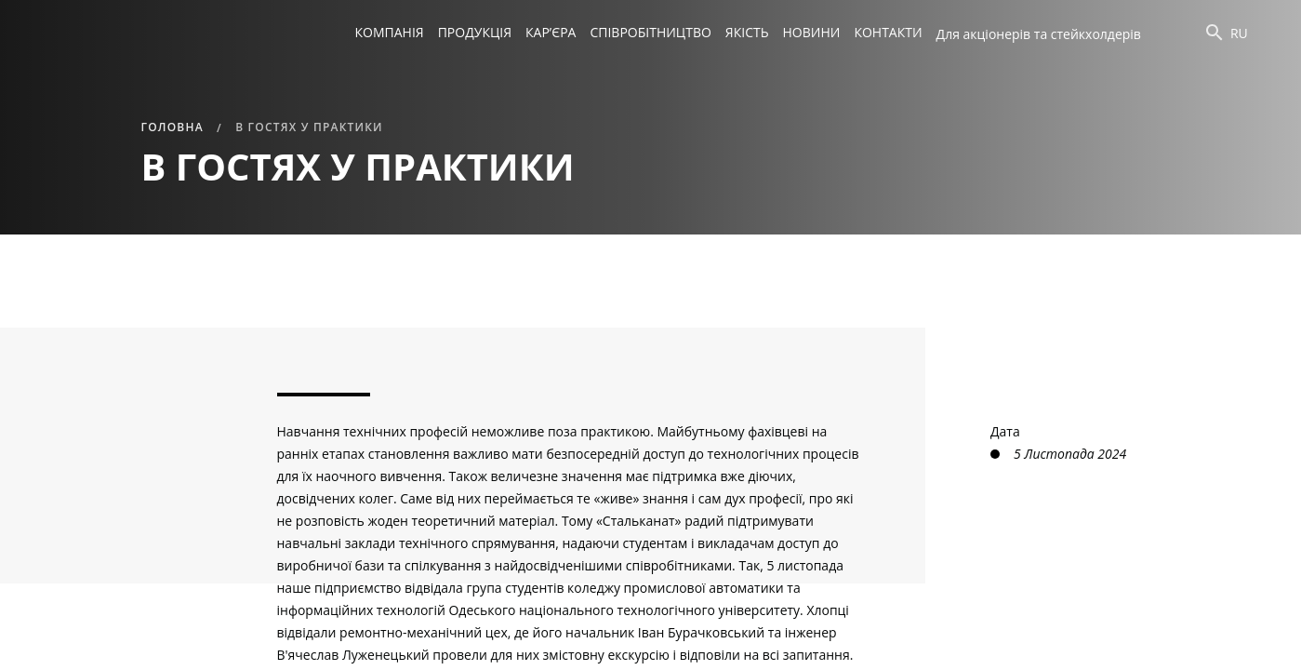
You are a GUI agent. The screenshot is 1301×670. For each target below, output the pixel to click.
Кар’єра (550, 32)
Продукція (474, 32)
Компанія (389, 32)
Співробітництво (650, 32)
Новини (812, 32)
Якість (747, 32)
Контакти (888, 32)
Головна (172, 127)
